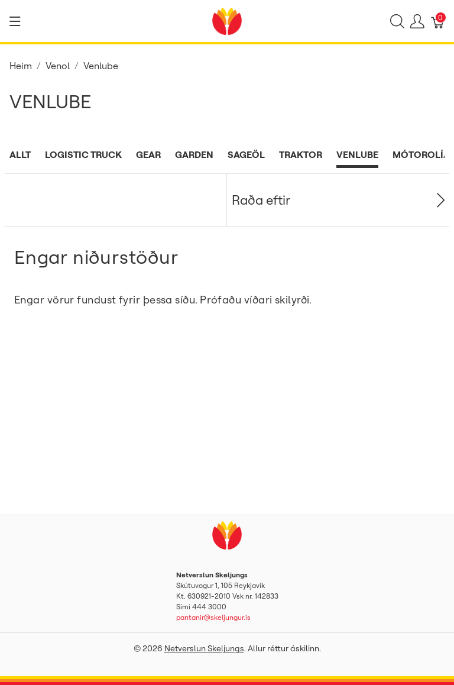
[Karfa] (438, 21)
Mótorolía (421, 154)
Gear (148, 154)
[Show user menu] (417, 21)
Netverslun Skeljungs (204, 648)
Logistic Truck (83, 154)
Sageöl (246, 154)
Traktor (300, 154)
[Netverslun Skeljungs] (227, 20)
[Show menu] (15, 21)
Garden (194, 154)
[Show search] (397, 21)
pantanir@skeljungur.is (213, 617)
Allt (20, 154)
